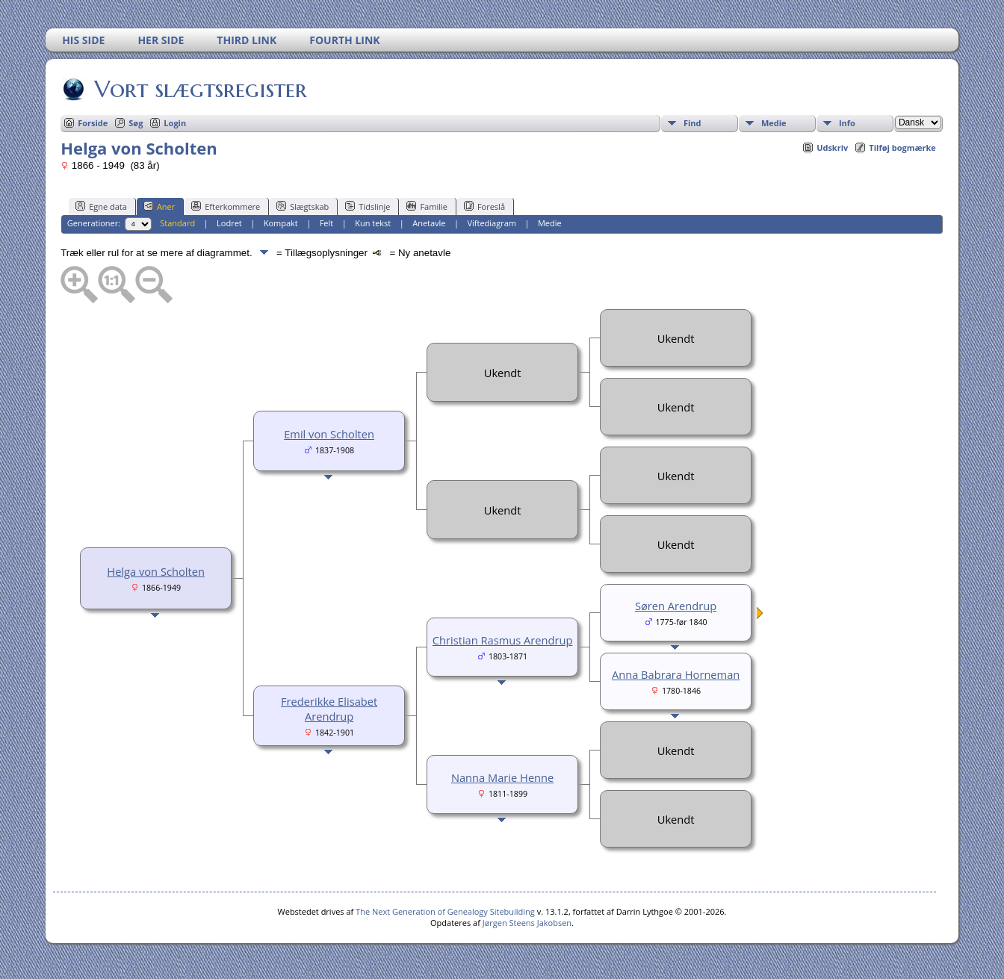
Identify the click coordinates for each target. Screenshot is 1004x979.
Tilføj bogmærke (902, 147)
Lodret (229, 223)
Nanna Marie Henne (502, 777)
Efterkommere (225, 206)
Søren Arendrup (675, 605)
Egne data (101, 206)
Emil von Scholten (329, 433)
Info (847, 122)
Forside (93, 122)
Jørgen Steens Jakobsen (527, 922)
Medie (774, 122)
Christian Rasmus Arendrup (503, 640)
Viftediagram (491, 223)
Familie (426, 206)
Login (175, 122)
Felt (327, 223)
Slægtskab (302, 206)
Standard (177, 223)
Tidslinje (367, 206)
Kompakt (281, 223)
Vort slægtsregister (199, 89)
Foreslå (484, 206)
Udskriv (832, 147)
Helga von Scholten (156, 571)
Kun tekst (373, 223)
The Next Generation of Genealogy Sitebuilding (445, 911)
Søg (135, 122)
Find (692, 122)
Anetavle (428, 223)
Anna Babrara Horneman (676, 674)
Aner (159, 206)
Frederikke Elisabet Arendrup (329, 709)
